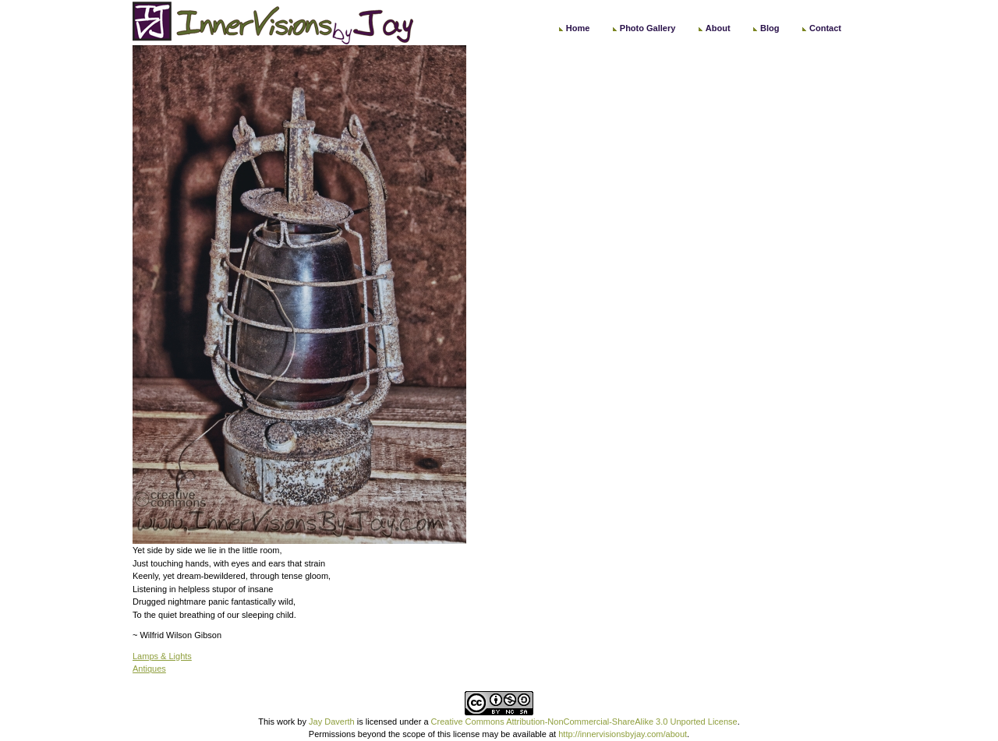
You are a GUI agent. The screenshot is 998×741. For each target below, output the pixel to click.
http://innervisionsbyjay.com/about (622, 734)
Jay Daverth (332, 721)
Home (578, 28)
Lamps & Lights (162, 656)
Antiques (149, 668)
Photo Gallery (648, 28)
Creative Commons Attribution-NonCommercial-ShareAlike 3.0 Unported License (584, 721)
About (718, 28)
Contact (825, 28)
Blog (769, 28)
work (286, 721)
